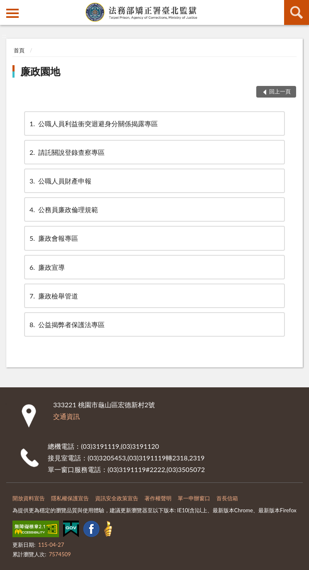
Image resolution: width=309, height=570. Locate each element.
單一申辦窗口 (194, 498)
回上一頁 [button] (280, 91)
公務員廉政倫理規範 (63, 209)
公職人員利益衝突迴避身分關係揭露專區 (93, 123)
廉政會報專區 (53, 238)
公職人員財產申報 (59, 181)
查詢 (296, 12)
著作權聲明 (158, 498)
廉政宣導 (46, 267)
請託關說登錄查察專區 (66, 152)
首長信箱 (227, 498)
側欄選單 (12, 13)
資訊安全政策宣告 (116, 498)
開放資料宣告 (28, 498)
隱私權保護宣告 (70, 498)
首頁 (19, 50)
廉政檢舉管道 (53, 296)
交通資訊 (66, 416)
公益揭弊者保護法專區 (66, 324)
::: (7, 6)
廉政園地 (40, 71)
